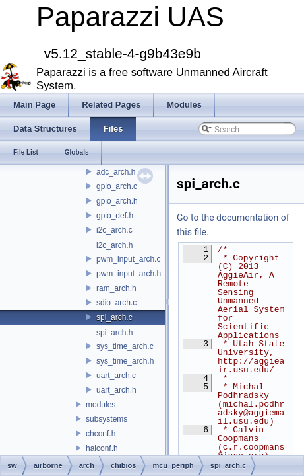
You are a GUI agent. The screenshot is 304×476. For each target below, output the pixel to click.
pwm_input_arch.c (128, 259)
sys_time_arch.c (125, 346)
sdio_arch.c (116, 302)
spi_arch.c (114, 317)
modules (100, 404)
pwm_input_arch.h (128, 273)
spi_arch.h (114, 332)
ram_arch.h (116, 288)
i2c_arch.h (114, 245)
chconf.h (100, 433)
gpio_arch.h (117, 201)
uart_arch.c (116, 375)
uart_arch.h (116, 390)
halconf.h (102, 448)
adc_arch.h (115, 172)
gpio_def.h (114, 215)
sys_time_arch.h (125, 361)
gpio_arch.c (116, 186)
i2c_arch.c (114, 230)
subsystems (106, 419)
